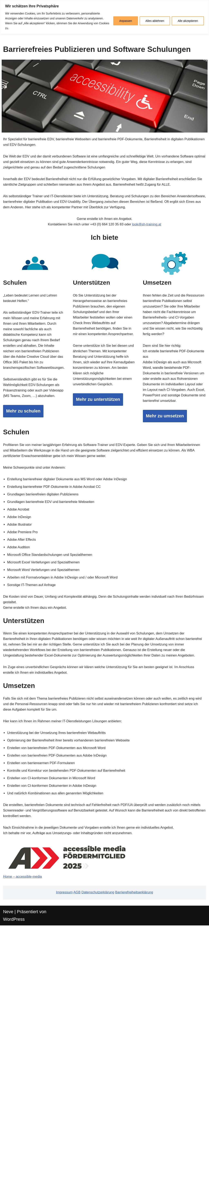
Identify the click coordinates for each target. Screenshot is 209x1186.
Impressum (53, 1147)
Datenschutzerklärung (96, 1147)
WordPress (16, 1179)
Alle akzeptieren (188, 20)
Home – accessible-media (27, 1128)
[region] (104, 17)
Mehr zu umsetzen (171, 556)
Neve (9, 1169)
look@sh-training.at (157, 283)
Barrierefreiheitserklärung (142, 1147)
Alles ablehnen (155, 20)
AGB (69, 1147)
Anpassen (125, 20)
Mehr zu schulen (27, 533)
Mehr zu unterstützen (104, 534)
